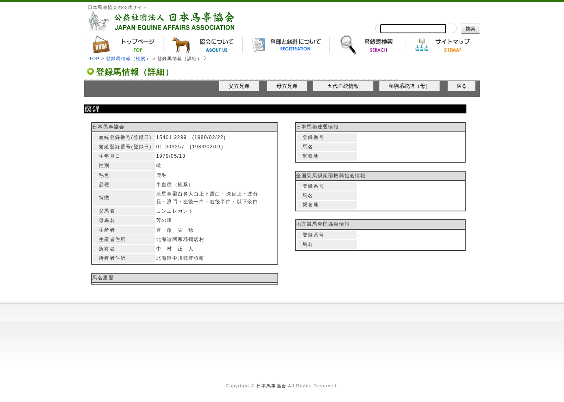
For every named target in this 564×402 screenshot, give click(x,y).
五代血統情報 (343, 86)
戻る (461, 86)
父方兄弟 (239, 86)
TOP (94, 58)
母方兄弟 (287, 86)
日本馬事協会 (271, 385)
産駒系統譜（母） (409, 86)
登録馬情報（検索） (128, 58)
